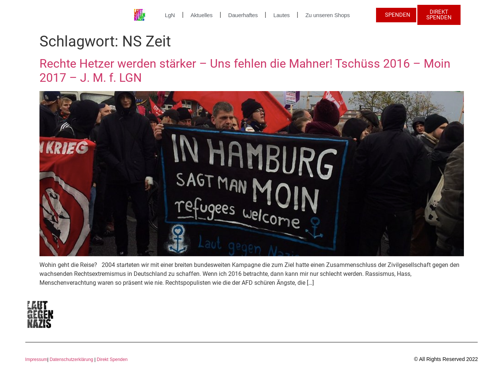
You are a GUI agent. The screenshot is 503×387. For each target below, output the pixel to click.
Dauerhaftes (243, 15)
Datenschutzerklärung (71, 359)
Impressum (36, 359)
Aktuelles (202, 15)
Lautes (281, 15)
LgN (170, 15)
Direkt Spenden (112, 359)
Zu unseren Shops (327, 15)
